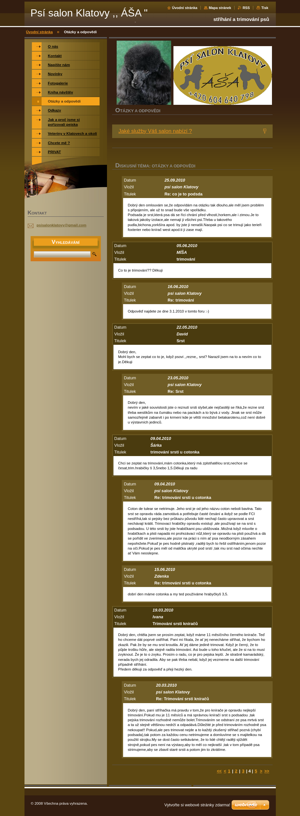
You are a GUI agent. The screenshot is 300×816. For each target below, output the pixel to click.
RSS (246, 8)
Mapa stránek (220, 8)
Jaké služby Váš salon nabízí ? (155, 131)
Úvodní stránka (185, 8)
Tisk (264, 8)
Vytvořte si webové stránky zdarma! (197, 804)
